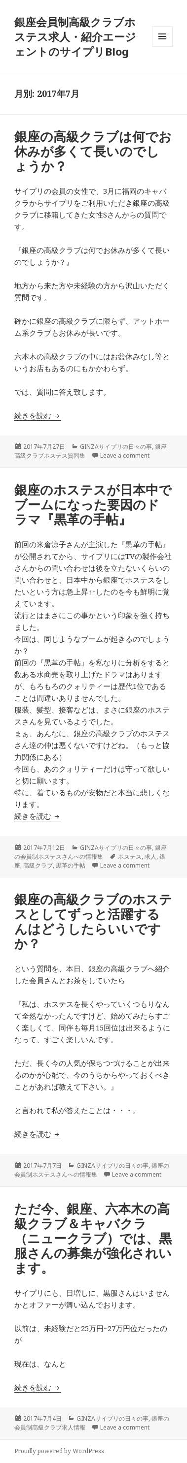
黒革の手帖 (70, 865)
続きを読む (37, 415)
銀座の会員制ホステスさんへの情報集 (90, 852)
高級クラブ (38, 865)
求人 (150, 856)
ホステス (130, 856)
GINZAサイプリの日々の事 (116, 446)
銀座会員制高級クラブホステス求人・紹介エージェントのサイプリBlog (75, 36)
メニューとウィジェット (162, 46)
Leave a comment (125, 455)
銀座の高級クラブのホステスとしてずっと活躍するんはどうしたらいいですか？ (93, 921)
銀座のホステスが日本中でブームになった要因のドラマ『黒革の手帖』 (93, 504)
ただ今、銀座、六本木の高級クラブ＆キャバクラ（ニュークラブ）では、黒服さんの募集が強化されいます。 (93, 1238)
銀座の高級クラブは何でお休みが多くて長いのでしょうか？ (93, 151)
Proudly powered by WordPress (59, 1451)
